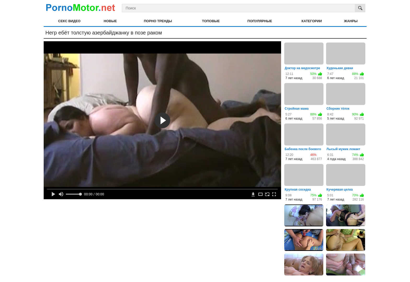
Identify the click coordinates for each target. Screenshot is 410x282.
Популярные (259, 21)
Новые (110, 21)
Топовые (211, 21)
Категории (311, 21)
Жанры (351, 21)
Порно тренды (158, 21)
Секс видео (69, 21)
